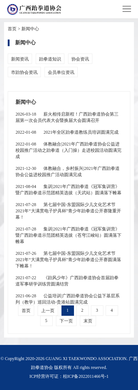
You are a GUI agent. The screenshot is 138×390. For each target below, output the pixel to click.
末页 (88, 321)
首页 (12, 28)
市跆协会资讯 (24, 72)
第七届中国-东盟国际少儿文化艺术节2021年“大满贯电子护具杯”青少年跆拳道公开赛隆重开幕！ (68, 211)
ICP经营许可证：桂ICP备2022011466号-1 (69, 376)
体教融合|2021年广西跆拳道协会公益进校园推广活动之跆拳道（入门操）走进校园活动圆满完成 (68, 150)
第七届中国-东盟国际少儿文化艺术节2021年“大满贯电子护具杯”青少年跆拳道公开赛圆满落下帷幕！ (68, 259)
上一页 (47, 310)
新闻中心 (30, 28)
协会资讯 (80, 59)
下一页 (66, 321)
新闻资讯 (20, 59)
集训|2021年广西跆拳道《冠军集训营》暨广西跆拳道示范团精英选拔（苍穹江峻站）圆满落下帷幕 (68, 235)
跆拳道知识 (50, 59)
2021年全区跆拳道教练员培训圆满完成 (66, 132)
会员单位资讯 (61, 72)
